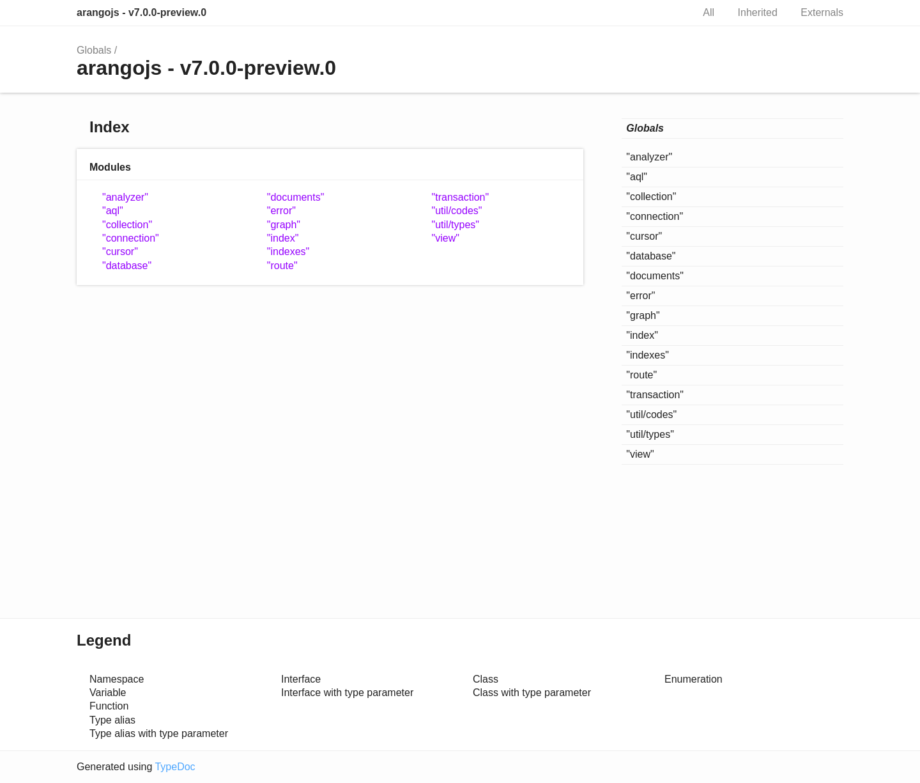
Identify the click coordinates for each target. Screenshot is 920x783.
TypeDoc (175, 766)
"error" (281, 210)
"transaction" (460, 197)
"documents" (296, 197)
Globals (94, 50)
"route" (282, 265)
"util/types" (456, 224)
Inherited (758, 12)
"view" (445, 238)
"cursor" (120, 251)
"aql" (112, 210)
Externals (822, 12)
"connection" (130, 238)
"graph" (283, 224)
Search (669, 13)
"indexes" (288, 251)
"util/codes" (457, 210)
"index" (283, 238)
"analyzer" (125, 197)
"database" (126, 265)
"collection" (127, 224)
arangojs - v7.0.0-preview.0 (141, 12)
